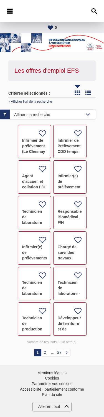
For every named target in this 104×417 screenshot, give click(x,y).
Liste (88, 92)
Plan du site (52, 394)
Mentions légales (52, 373)
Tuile (77, 92)
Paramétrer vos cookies (52, 383)
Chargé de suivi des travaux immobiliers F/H (69, 258)
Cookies (52, 378)
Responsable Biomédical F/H (70, 217)
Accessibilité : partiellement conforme (52, 389)
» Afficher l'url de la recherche (30, 101)
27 (59, 352)
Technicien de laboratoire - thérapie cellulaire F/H (70, 293)
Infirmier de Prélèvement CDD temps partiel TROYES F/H (69, 151)
